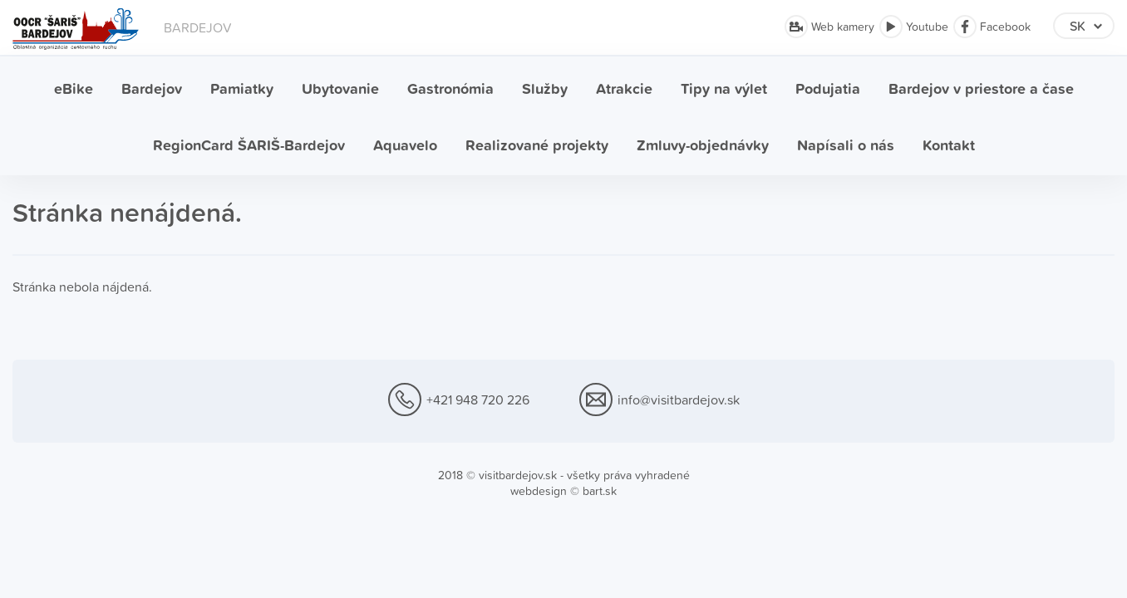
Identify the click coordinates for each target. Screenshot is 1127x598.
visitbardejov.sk (518, 475)
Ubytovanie (340, 88)
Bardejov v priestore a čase (981, 88)
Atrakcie (624, 88)
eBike (73, 88)
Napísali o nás (845, 145)
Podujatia (827, 88)
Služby (545, 88)
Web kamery (829, 26)
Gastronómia (450, 88)
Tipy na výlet (724, 88)
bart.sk (600, 491)
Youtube (913, 26)
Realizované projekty (536, 145)
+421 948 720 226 (458, 400)
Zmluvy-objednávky (703, 145)
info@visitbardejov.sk (659, 400)
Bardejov (151, 88)
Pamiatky (241, 88)
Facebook (992, 26)
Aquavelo (405, 145)
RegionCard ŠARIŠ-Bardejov (249, 145)
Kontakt (949, 145)
